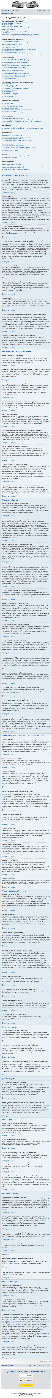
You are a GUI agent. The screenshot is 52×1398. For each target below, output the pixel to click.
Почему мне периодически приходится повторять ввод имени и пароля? (21, 34)
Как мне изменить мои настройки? (11, 41)
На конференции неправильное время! (12, 44)
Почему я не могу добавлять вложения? (12, 70)
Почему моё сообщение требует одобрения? (13, 76)
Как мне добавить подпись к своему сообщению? (15, 62)
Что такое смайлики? (7, 87)
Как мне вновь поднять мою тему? (11, 78)
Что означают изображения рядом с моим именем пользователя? (19, 49)
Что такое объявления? (8, 91)
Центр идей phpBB (7, 1305)
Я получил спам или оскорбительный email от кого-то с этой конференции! (21, 121)
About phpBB (34, 1292)
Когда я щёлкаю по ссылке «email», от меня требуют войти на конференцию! (22, 53)
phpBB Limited (16, 1289)
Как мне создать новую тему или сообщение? (14, 59)
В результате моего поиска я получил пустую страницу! (16, 137)
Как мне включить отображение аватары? (13, 50)
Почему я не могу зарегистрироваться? (12, 26)
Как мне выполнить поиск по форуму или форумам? (15, 133)
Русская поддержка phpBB (26, 1394)
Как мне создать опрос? (8, 64)
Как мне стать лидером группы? (10, 108)
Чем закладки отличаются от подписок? (12, 145)
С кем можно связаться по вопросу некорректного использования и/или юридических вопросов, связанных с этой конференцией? (24, 166)
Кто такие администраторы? (9, 101)
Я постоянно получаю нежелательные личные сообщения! (17, 120)
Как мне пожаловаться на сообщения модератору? (15, 73)
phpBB (39, 423)
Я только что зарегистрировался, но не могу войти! (15, 27)
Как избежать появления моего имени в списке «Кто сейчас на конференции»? (22, 42)
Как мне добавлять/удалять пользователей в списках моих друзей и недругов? (22, 128)
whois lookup (16, 1321)
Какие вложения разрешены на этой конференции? (15, 155)
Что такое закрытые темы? (9, 94)
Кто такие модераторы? (8, 103)
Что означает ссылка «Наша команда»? (12, 113)
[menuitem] (10, 10)
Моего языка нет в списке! (8, 47)
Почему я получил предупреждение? (11, 72)
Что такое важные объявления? (10, 90)
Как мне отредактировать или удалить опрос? (14, 67)
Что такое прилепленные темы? (10, 93)
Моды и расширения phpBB (26, 1395)
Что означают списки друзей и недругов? (12, 127)
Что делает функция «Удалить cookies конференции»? (16, 35)
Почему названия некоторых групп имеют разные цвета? (17, 109)
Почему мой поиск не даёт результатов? (12, 135)
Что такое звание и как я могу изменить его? (13, 52)
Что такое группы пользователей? (11, 105)
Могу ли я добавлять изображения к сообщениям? (15, 88)
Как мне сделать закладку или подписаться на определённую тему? (20, 147)
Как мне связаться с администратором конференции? (16, 169)
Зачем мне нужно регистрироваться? (11, 23)
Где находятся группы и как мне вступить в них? (14, 106)
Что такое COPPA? (7, 24)
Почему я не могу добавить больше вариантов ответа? (16, 65)
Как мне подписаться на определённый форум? (14, 148)
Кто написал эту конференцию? (10, 162)
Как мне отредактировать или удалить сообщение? (15, 60)
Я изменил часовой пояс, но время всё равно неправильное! (18, 46)
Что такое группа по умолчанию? (10, 111)
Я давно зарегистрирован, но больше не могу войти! (15, 31)
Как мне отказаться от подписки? (10, 150)
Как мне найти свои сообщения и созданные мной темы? (17, 140)
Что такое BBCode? (7, 83)
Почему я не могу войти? (8, 29)
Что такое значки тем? (7, 96)
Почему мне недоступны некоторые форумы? (14, 68)
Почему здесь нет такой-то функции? (11, 164)
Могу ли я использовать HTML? (10, 85)
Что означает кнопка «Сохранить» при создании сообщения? (18, 75)
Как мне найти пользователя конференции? (13, 138)
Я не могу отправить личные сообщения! (12, 118)
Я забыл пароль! (6, 32)
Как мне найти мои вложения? (10, 157)
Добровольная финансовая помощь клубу (26, 1372)
